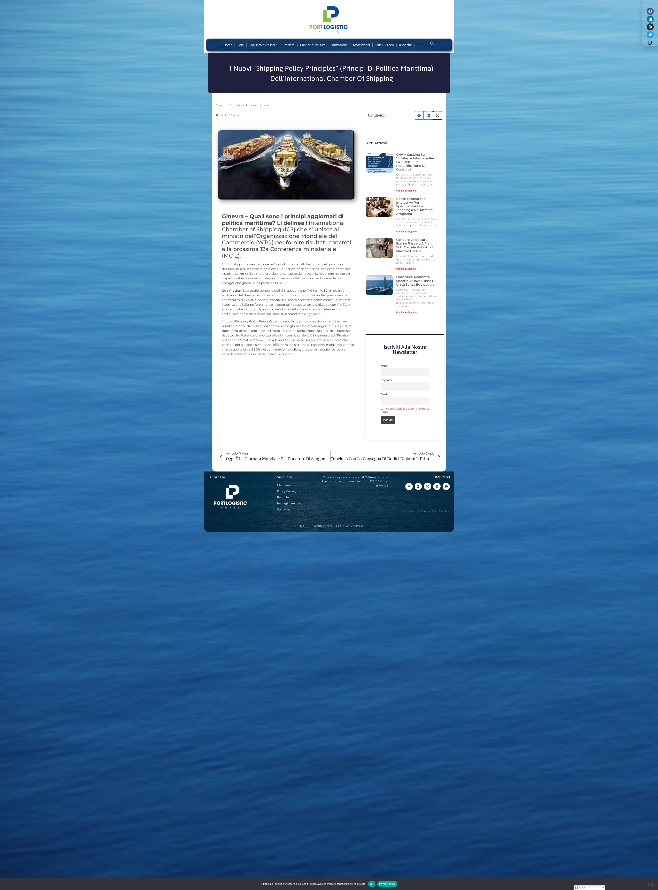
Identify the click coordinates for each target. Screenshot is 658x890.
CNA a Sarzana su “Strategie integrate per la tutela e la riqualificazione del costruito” (415, 162)
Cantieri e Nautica (313, 45)
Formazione (339, 45)
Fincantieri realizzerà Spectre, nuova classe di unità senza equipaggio (415, 280)
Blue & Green (384, 45)
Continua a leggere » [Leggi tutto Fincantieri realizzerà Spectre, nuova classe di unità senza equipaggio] (406, 312)
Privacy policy (387, 883)
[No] (651, 884)
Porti (240, 45)
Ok (371, 883)
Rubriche (407, 45)
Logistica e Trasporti (263, 45)
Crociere (289, 45)
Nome (384, 366)
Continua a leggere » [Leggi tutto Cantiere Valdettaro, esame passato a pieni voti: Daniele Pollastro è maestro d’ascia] (406, 269)
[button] (432, 43)
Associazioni (361, 45)
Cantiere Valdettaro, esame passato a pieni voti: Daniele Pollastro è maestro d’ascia (415, 245)
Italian (580, 887)
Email (384, 394)
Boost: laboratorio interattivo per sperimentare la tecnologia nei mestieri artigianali (414, 206)
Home (227, 45)
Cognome (386, 380)
